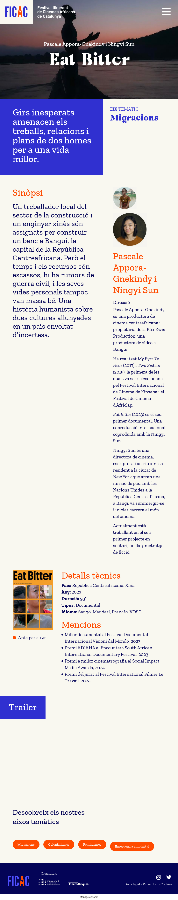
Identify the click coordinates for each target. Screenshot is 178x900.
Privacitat (150, 884)
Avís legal (133, 884)
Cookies (166, 884)
